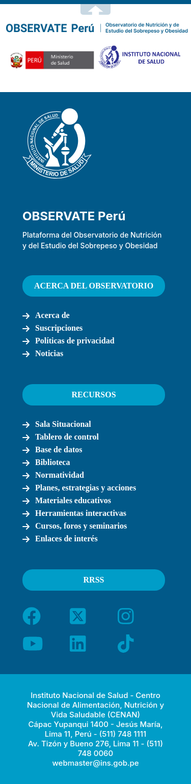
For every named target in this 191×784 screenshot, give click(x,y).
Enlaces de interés (66, 538)
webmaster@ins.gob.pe (95, 763)
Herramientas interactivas (80, 513)
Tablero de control (67, 436)
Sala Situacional (63, 424)
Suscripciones (59, 328)
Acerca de (52, 315)
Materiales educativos (73, 500)
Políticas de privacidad (75, 340)
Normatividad (59, 475)
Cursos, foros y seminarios (81, 525)
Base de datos (58, 449)
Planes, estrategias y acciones (85, 487)
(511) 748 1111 (122, 734)
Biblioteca (52, 462)
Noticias (49, 353)
